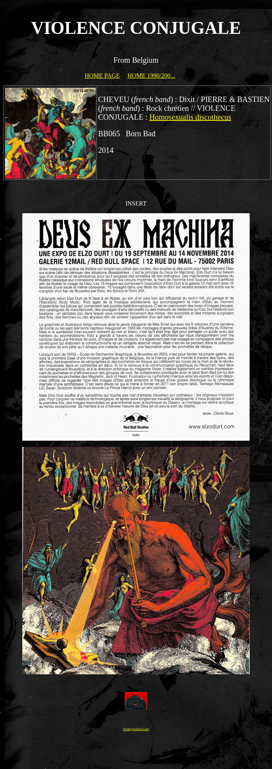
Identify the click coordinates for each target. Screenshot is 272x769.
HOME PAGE (102, 75)
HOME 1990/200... (151, 75)
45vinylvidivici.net (136, 729)
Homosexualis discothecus (190, 117)
